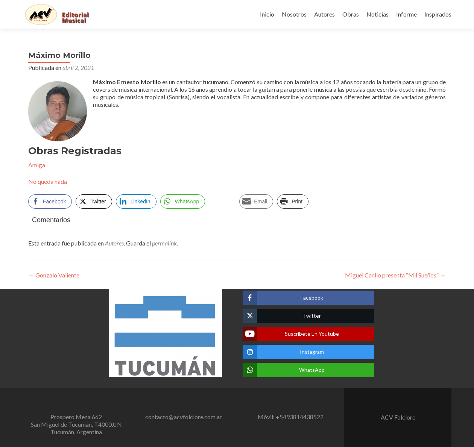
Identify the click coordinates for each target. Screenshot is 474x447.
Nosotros (294, 14)
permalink (164, 243)
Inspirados (437, 14)
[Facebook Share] (50, 201)
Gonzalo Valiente (53, 275)
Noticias (377, 14)
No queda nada (47, 181)
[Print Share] (292, 201)
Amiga (36, 164)
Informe (406, 14)
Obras (350, 14)
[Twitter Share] (94, 201)
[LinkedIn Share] (136, 201)
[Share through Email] (256, 201)
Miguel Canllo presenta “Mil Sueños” (395, 275)
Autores (324, 14)
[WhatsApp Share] (182, 201)
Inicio (267, 14)
